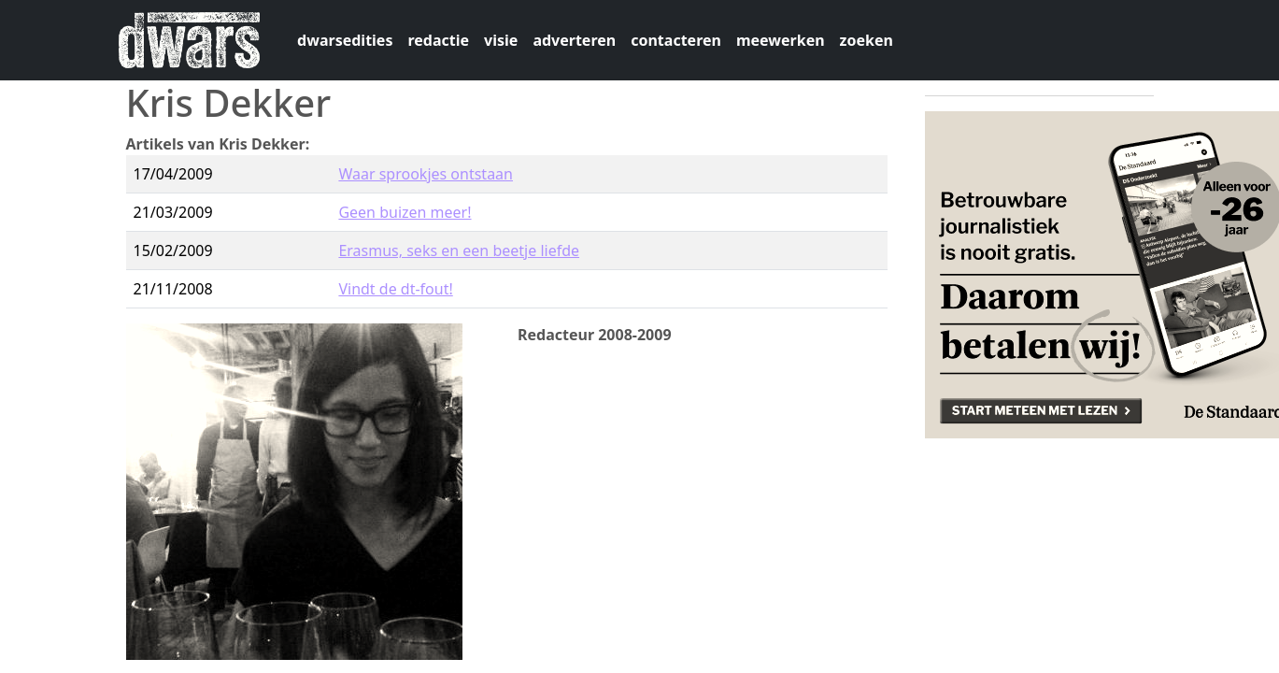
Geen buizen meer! (404, 212)
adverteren (574, 40)
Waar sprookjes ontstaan (425, 174)
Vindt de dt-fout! (395, 289)
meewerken (780, 40)
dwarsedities (344, 40)
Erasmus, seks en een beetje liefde (458, 250)
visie (501, 40)
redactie (438, 40)
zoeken (866, 40)
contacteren (676, 40)
